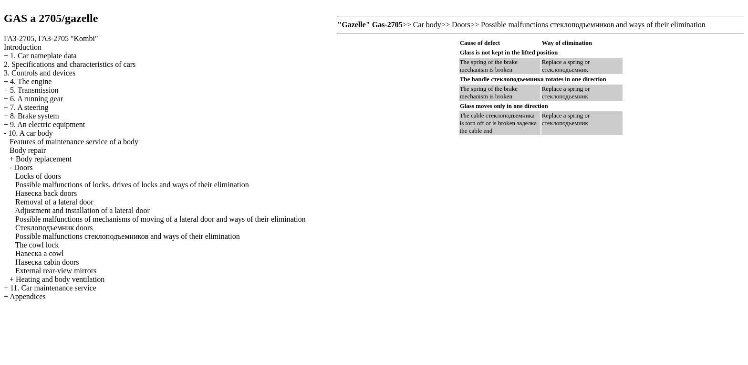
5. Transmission (34, 90)
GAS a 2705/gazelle (51, 18)
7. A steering (29, 107)
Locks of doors (38, 176)
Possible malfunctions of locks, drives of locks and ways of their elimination (132, 185)
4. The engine (31, 81)
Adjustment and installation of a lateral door (82, 210)
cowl (39, 253)
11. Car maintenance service (53, 288)
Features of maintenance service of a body (74, 142)
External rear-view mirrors (55, 271)
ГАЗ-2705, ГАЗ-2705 (51, 38)
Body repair (28, 150)
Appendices (28, 296)
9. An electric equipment (47, 124)
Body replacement (44, 159)
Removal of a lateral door (54, 202)
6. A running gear (36, 99)
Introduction (23, 47)
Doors (23, 167)
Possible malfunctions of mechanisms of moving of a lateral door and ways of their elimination (160, 219)
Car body (427, 25)
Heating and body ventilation (60, 279)
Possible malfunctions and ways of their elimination (127, 236)
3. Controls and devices (39, 73)
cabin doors (47, 262)
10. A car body (30, 133)
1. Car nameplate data (43, 56)
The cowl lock (37, 245)
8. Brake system (34, 116)
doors (54, 228)
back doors (46, 193)
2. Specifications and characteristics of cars (69, 64)
